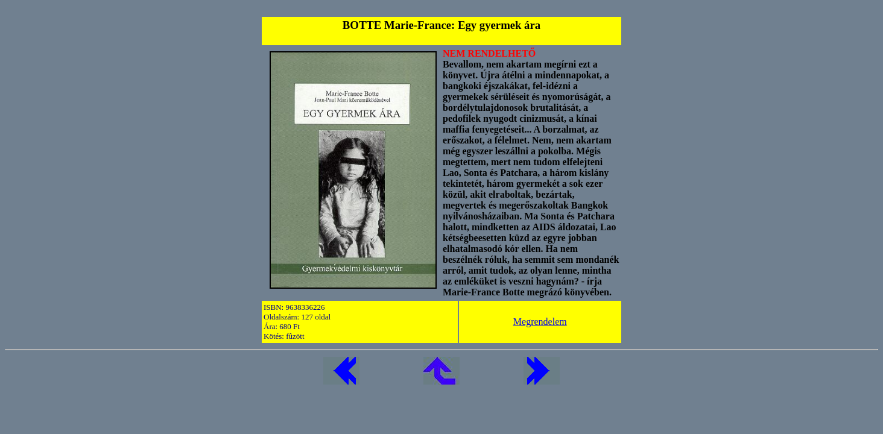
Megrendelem (540, 321)
